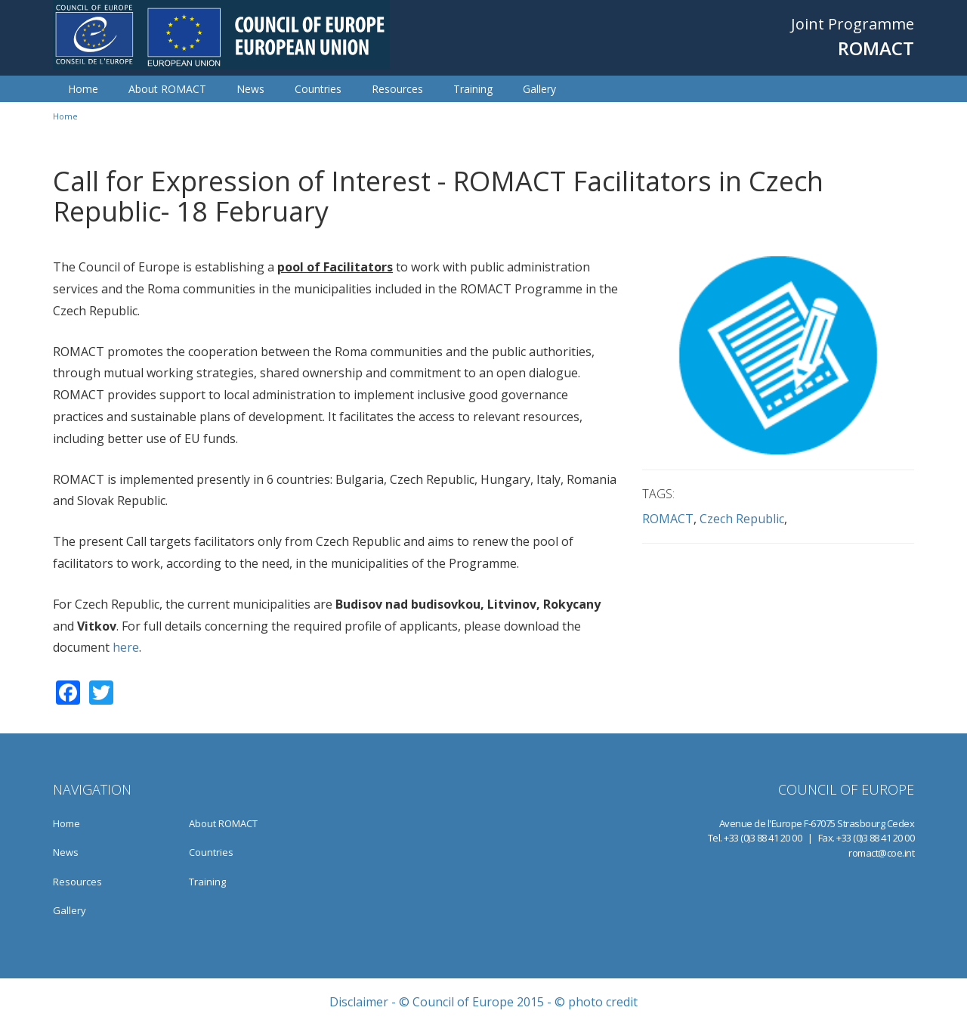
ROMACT (668, 518)
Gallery (539, 89)
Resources (397, 89)
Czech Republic (742, 518)
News (250, 89)
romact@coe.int (881, 853)
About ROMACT (167, 89)
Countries (318, 89)
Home (83, 89)
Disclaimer (358, 1001)
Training (473, 89)
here (124, 647)
